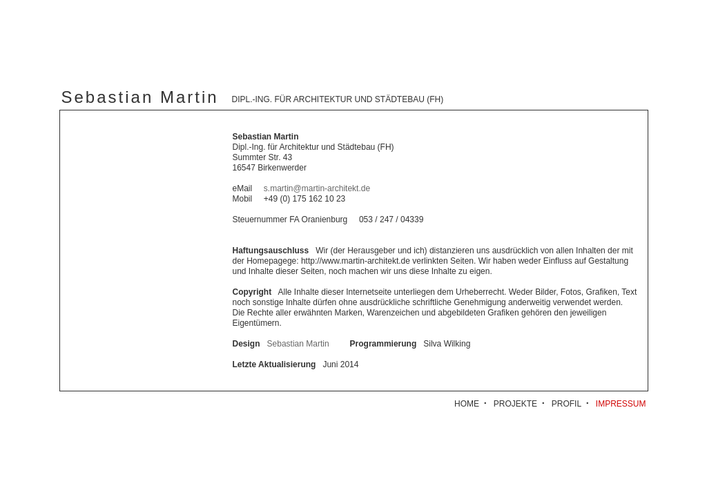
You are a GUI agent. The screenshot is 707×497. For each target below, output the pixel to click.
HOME (466, 404)
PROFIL (566, 404)
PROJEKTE (515, 404)
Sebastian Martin (298, 344)
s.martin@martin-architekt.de (317, 188)
